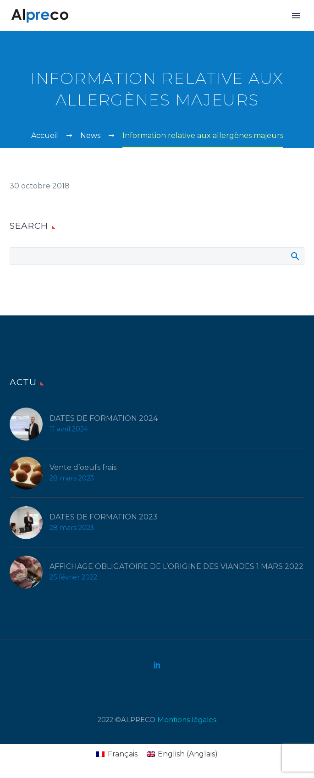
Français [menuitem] (123, 754)
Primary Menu (296, 15)
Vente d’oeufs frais (83, 467)
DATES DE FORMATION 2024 (104, 418)
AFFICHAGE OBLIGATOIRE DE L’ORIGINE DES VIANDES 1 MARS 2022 (176, 566)
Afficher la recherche (294, 256)
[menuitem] (117, 754)
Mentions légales (186, 720)
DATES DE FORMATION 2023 (104, 517)
